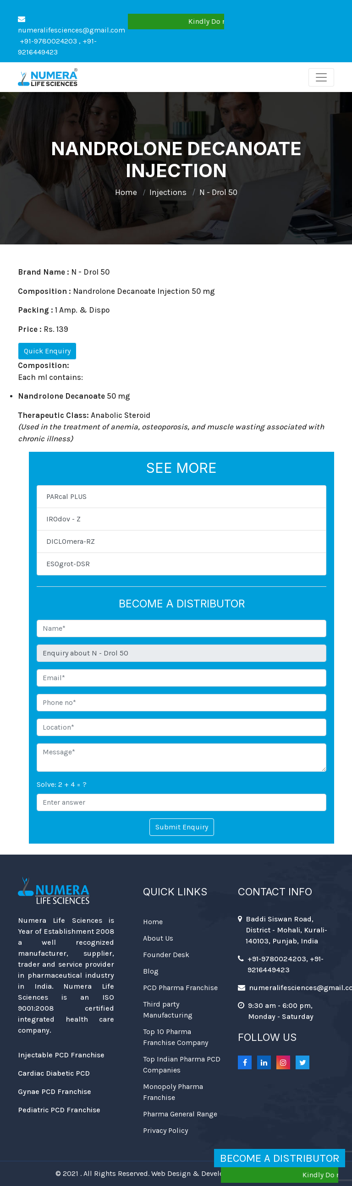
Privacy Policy (165, 1130)
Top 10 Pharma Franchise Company (175, 1037)
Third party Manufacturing (167, 1009)
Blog (151, 971)
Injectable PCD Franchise (61, 1055)
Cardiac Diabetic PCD (54, 1073)
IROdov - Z (63, 518)
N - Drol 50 (218, 192)
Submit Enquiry (181, 827)
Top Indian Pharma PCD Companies (181, 1064)
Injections (168, 192)
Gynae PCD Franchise (54, 1091)
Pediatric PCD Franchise (59, 1109)
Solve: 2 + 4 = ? (62, 784)
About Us (158, 938)
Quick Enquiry (47, 351)
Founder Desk (166, 954)
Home (126, 192)
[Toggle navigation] (321, 77)
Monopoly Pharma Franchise (173, 1092)
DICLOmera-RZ (70, 541)
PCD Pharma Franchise (180, 987)
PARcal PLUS (66, 496)
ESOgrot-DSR (68, 563)
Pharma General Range (180, 1114)
